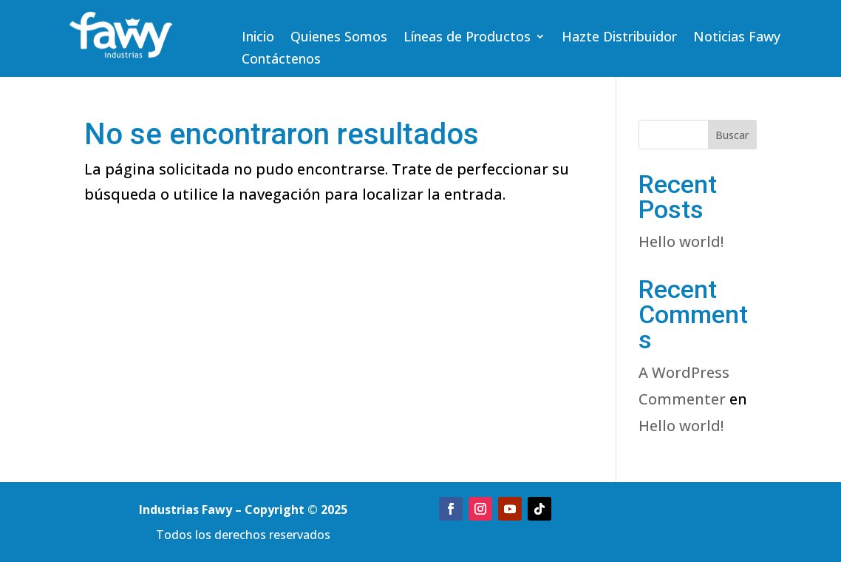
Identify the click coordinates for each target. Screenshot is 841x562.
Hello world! (681, 241)
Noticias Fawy (736, 38)
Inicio (258, 38)
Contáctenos (281, 60)
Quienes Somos (338, 38)
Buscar (732, 135)
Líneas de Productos (467, 38)
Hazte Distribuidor (619, 38)
